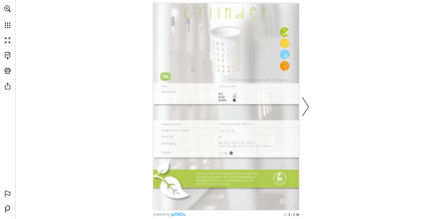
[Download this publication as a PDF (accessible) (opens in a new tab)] (7, 55)
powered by (161, 214)
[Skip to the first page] (285, 214)
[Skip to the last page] (297, 214)
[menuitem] (7, 16)
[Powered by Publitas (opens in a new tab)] (7, 209)
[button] (7, 8)
